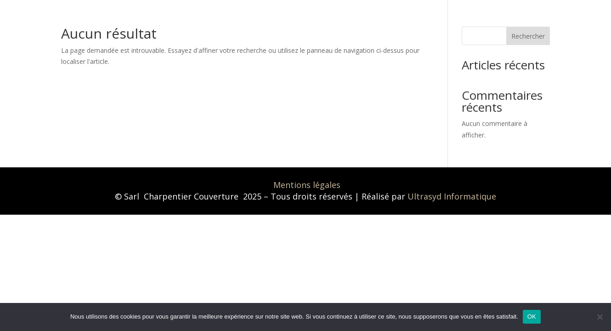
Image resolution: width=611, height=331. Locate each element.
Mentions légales (306, 184)
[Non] (599, 316)
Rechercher (528, 36)
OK (531, 316)
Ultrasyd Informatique (451, 196)
